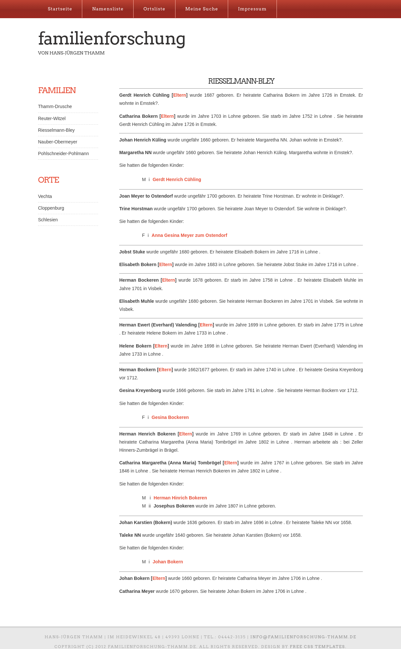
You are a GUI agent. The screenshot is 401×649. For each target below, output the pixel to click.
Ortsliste (154, 8)
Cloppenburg (51, 208)
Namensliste (107, 8)
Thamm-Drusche (55, 106)
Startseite (60, 8)
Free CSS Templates (317, 646)
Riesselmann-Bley (56, 130)
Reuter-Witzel (52, 118)
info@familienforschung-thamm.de (303, 636)
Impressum (252, 8)
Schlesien (48, 219)
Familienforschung (111, 38)
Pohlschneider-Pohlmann (63, 153)
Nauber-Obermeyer (57, 141)
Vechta (45, 196)
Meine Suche (201, 8)
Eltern (179, 95)
